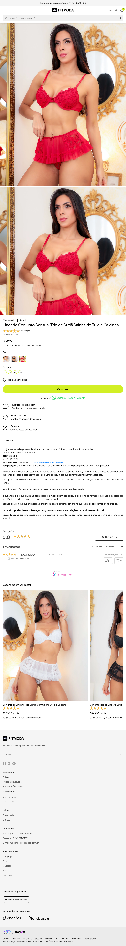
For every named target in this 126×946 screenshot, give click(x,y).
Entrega (6, 819)
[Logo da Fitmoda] (63, 10)
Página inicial (9, 320)
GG (20, 372)
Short (5, 870)
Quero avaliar (109, 537)
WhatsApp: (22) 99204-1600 (17, 833)
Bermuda (7, 874)
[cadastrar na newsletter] (120, 754)
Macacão (7, 865)
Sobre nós (8, 777)
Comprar (63, 389)
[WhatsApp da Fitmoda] (14, 763)
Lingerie (23, 320)
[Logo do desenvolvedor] (8, 932)
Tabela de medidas (15, 380)
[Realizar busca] (119, 18)
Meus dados (9, 801)
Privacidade (8, 815)
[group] (45, 656)
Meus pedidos (9, 796)
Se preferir (63, 398)
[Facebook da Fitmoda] (4, 763)
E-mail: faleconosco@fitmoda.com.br (21, 842)
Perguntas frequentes (13, 786)
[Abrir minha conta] (110, 10)
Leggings (7, 856)
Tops (5, 861)
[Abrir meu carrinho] (121, 10)
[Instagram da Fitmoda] (9, 763)
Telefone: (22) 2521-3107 (15, 838)
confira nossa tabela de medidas (47, 462)
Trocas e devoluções (13, 781)
